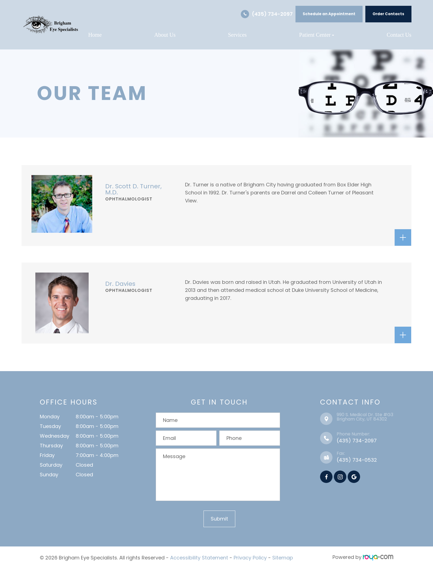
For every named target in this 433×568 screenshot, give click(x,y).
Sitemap (282, 557)
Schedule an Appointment (329, 14)
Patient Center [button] (316, 35)
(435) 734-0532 (357, 459)
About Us (164, 35)
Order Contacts (388, 14)
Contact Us (399, 35)
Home (95, 35)
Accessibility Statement (199, 557)
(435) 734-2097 (272, 13)
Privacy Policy (250, 557)
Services (237, 35)
